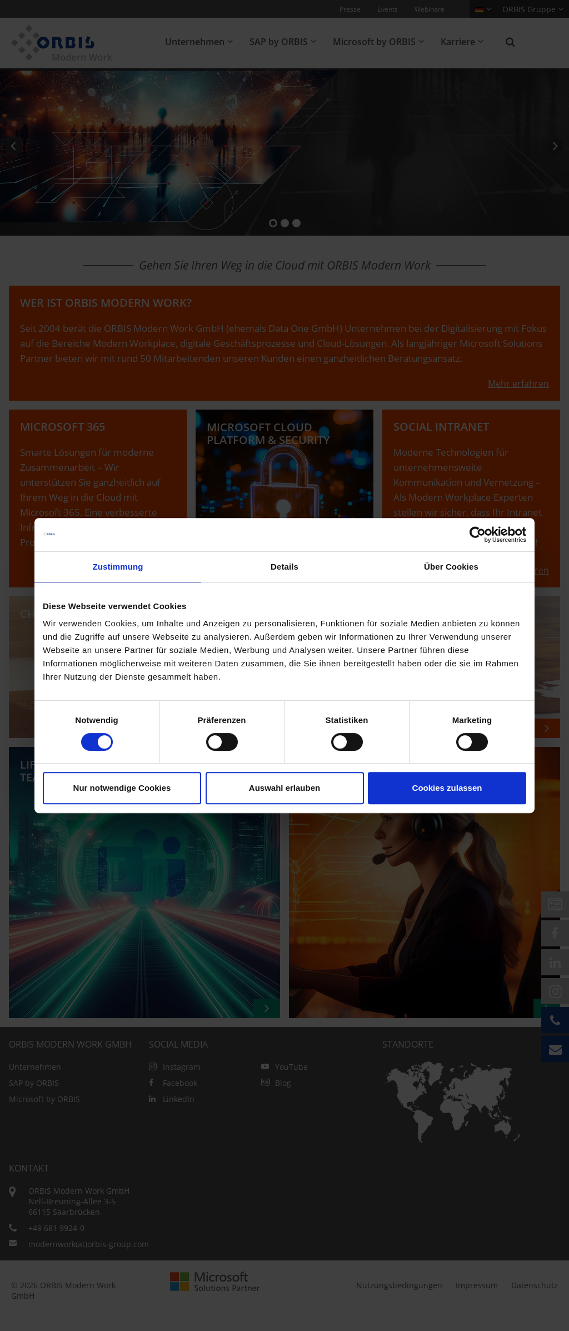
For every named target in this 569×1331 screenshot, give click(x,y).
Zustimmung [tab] (118, 566)
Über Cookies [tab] (451, 566)
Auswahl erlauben (284, 787)
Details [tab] (284, 566)
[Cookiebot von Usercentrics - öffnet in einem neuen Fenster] (477, 534)
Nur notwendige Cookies (122, 787)
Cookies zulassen (447, 787)
